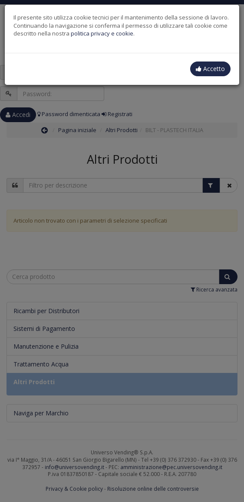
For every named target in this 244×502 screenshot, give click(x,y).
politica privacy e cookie (102, 33)
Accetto (210, 69)
